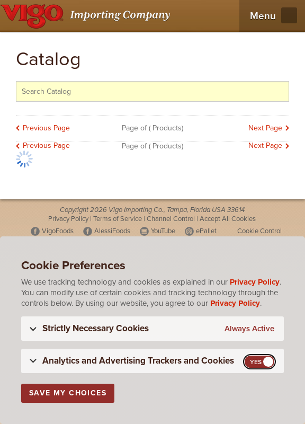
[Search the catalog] (152, 91)
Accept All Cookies (228, 219)
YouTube (163, 231)
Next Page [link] (265, 127)
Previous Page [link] (46, 127)
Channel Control (171, 219)
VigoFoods (58, 231)
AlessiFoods (112, 231)
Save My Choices (67, 393)
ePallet (206, 231)
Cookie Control (259, 231)
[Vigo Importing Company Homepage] (87, 16)
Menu (263, 16)
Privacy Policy (68, 219)
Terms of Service (117, 219)
